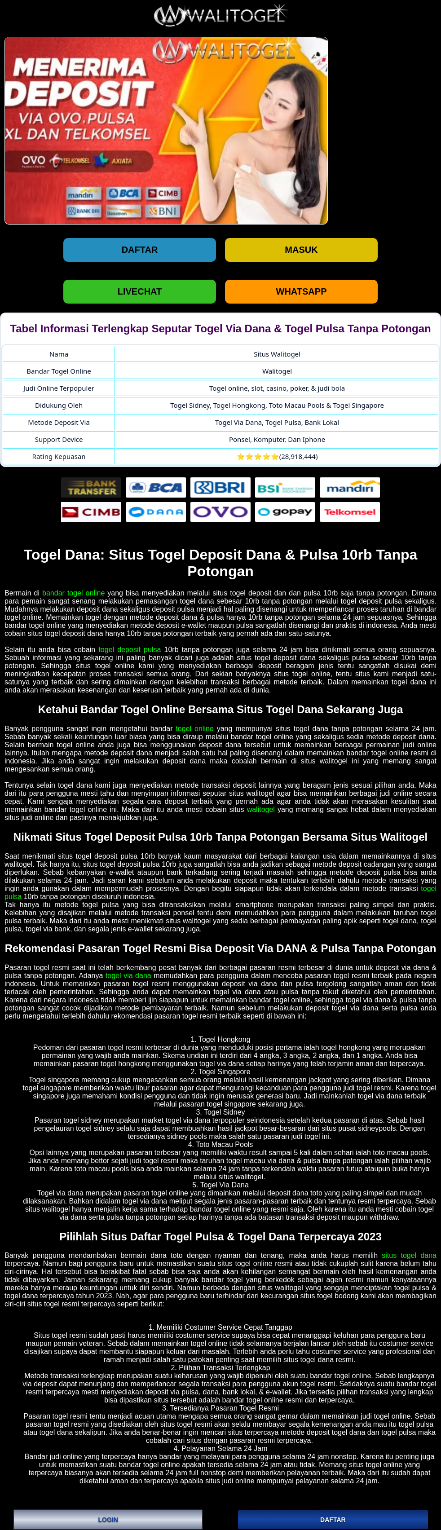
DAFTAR (333, 1519)
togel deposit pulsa (129, 649)
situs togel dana (409, 1255)
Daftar (140, 250)
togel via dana (128, 975)
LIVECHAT (140, 291)
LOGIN (108, 1519)
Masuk (301, 250)
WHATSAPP (301, 291)
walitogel (261, 809)
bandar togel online (73, 593)
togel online (194, 728)
